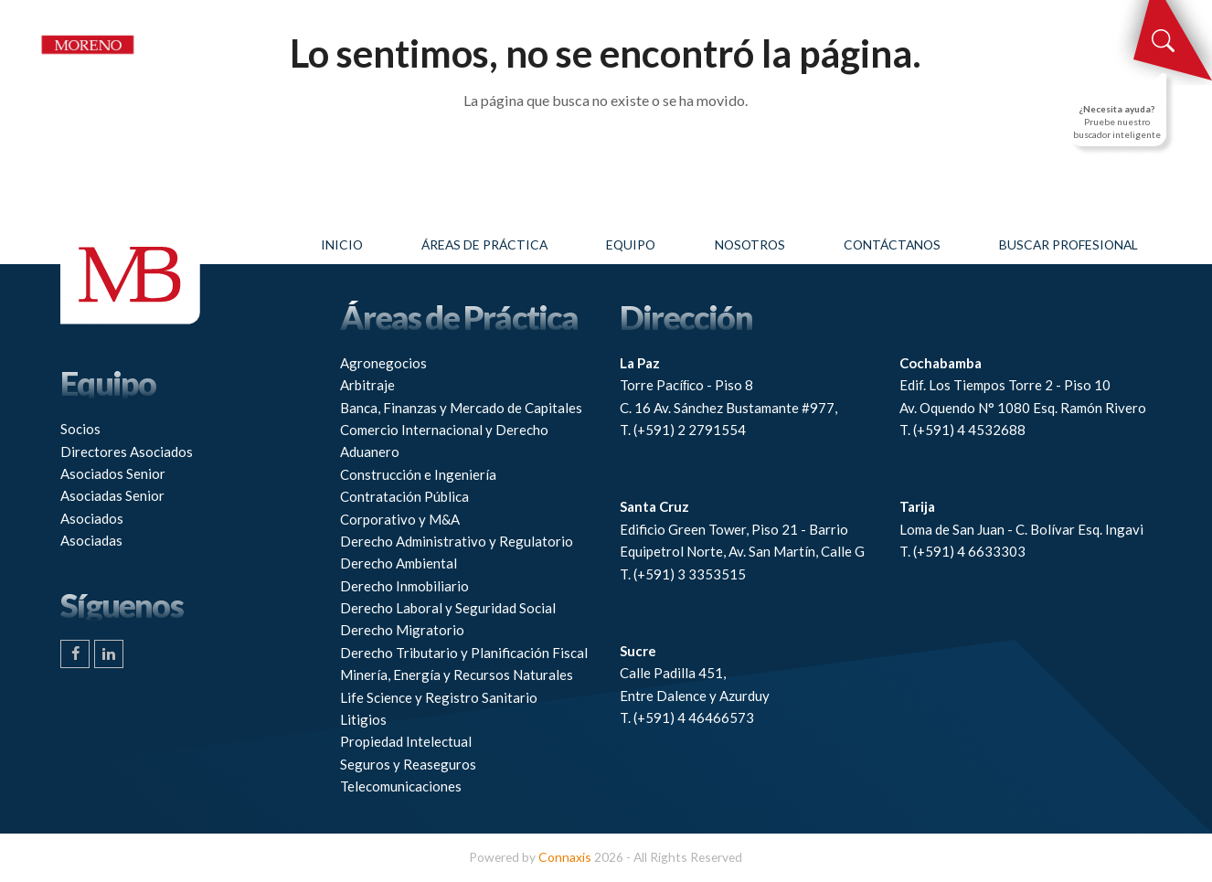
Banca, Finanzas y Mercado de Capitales (461, 407)
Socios (80, 428)
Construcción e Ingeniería (418, 474)
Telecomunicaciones (401, 786)
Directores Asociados (126, 451)
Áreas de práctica (484, 244)
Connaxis (564, 857)
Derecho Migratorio (402, 630)
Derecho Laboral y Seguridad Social (448, 608)
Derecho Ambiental (398, 563)
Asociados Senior (112, 473)
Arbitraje (367, 385)
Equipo (630, 244)
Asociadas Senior (112, 495)
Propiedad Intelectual (406, 741)
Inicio (342, 244)
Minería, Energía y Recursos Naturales (456, 674)
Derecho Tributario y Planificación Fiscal (464, 652)
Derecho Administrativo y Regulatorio (456, 541)
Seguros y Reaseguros (408, 764)
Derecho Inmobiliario (404, 586)
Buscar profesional (1068, 244)
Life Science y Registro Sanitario (438, 697)
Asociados (91, 518)
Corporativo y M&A (400, 519)
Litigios (363, 719)
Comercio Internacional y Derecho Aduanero (444, 440)
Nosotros (750, 244)
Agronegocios (383, 363)
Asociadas (91, 540)
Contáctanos (892, 244)
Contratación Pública (404, 496)
